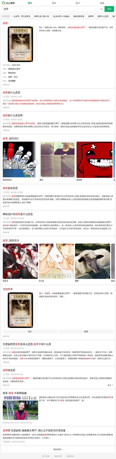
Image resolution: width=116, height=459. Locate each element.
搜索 (109, 9)
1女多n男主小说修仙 (61, 16)
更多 (109, 385)
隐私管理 (58, 456)
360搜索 (9, 3)
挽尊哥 (91, 16)
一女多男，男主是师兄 (21, 16)
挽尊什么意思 (103, 16)
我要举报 (70, 456)
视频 (102, 3)
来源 (86, 331)
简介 (30, 331)
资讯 (54, 3)
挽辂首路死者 (78, 16)
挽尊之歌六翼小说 (41, 16)
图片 (78, 3)
